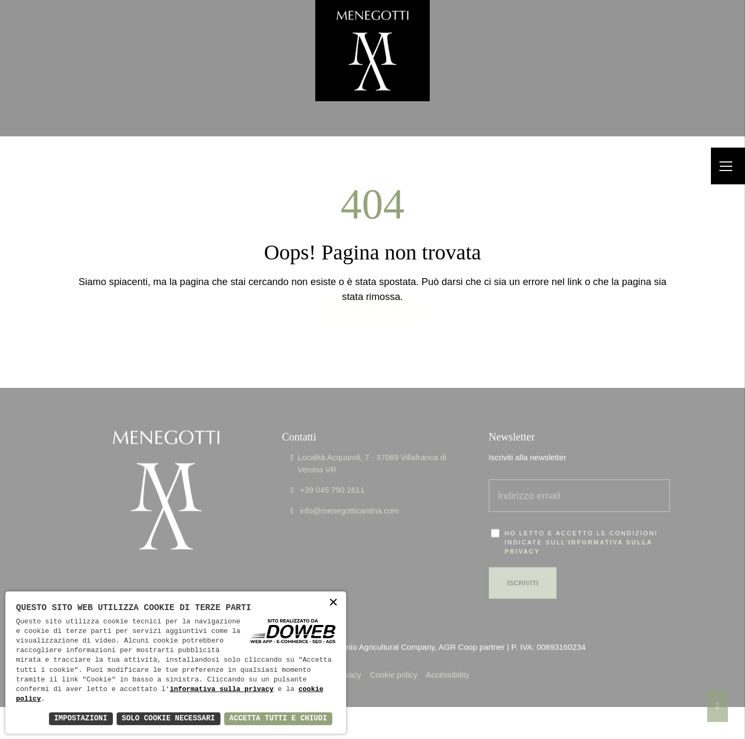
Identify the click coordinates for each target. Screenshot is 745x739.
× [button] (333, 603)
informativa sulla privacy (222, 689)
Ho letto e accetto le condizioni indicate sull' (581, 528)
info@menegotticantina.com (349, 496)
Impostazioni (79, 718)
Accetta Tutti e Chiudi (277, 718)
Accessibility (448, 661)
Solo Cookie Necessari (167, 718)
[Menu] (728, 166)
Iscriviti (522, 569)
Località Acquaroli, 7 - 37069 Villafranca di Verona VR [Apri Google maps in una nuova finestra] (372, 450)
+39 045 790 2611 (332, 476)
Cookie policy (393, 661)
